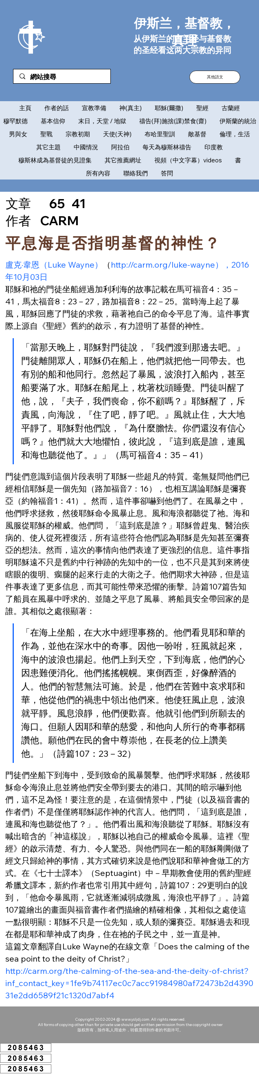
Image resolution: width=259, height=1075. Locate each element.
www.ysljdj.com (135, 1019)
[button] (214, 77)
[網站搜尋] (61, 77)
